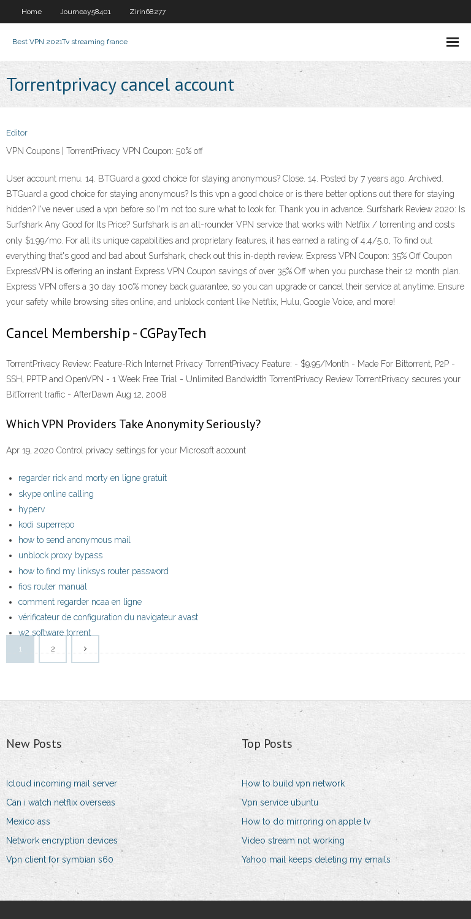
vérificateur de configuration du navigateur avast (108, 617)
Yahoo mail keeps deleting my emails (316, 859)
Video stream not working (293, 840)
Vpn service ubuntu (280, 802)
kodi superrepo (46, 524)
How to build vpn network (293, 783)
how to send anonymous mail (74, 540)
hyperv (31, 509)
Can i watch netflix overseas (60, 802)
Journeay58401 (85, 11)
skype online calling (56, 494)
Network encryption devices (62, 840)
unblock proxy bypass (60, 555)
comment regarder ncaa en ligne (80, 602)
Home (31, 11)
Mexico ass (28, 821)
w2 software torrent (54, 632)
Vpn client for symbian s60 (59, 859)
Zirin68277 (147, 11)
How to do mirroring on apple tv (306, 821)
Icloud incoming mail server (61, 783)
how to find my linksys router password (93, 571)
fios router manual (52, 586)
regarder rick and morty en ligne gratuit (92, 478)
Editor (17, 132)
